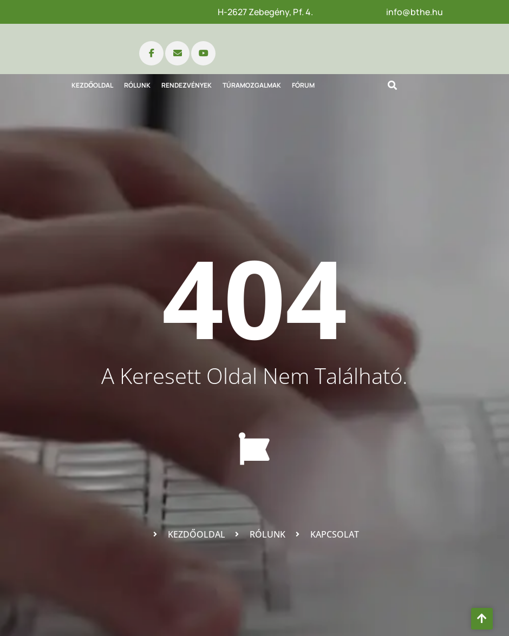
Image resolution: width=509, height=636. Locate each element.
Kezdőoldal (92, 85)
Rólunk (137, 85)
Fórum (303, 85)
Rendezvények (186, 85)
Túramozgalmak (252, 85)
